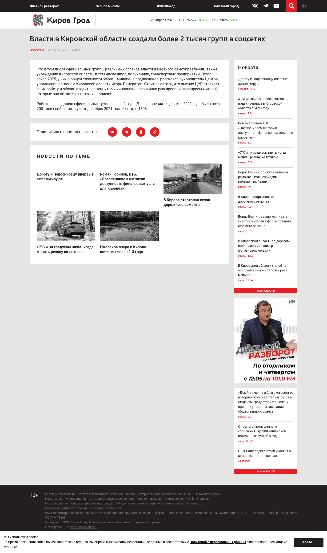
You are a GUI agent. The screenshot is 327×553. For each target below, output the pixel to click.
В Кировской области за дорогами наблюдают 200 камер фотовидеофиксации (266, 248)
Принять (308, 542)
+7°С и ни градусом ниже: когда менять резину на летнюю (266, 158)
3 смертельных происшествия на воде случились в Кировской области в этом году (266, 106)
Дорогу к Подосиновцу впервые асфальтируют (266, 84)
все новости (265, 290)
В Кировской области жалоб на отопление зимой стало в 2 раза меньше (266, 273)
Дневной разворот (44, 6)
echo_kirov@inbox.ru (83, 527)
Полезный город (226, 6)
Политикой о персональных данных (218, 542)
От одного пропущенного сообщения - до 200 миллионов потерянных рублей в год (266, 434)
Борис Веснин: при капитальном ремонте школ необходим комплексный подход (266, 179)
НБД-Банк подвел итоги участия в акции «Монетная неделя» (266, 456)
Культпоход (166, 6)
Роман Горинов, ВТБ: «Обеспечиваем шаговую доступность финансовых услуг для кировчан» (266, 133)
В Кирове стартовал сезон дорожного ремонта (266, 202)
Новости (37, 50)
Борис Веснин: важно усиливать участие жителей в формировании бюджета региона (266, 224)
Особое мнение (108, 6)
